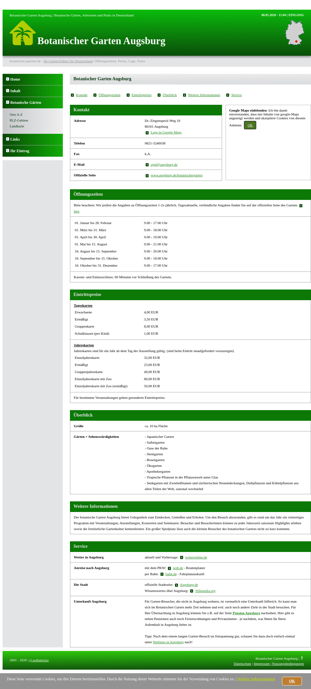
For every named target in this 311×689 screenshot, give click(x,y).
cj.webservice (39, 660)
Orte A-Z (16, 114)
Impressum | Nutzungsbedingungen (279, 663)
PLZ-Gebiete (19, 120)
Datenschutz (242, 663)
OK (250, 125)
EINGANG (296, 15)
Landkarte (17, 126)
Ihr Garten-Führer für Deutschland (68, 61)
